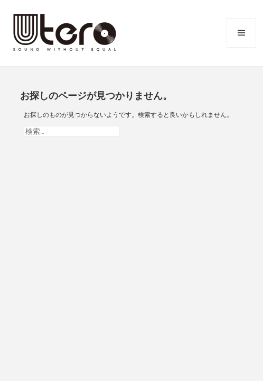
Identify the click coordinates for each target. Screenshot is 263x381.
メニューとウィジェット (241, 33)
